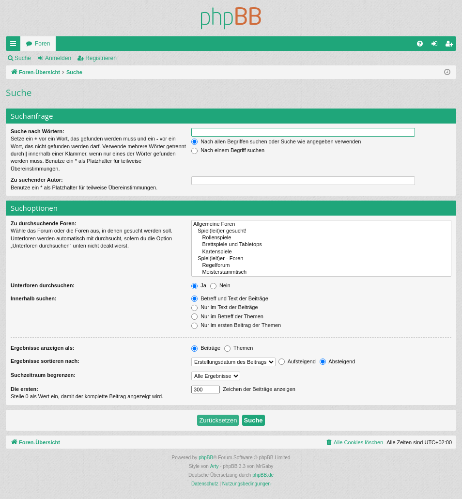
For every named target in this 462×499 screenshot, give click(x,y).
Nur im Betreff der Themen (227, 316)
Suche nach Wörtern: (37, 131)
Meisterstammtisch (321, 272)
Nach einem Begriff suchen (227, 150)
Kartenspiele (321, 252)
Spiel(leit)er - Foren (321, 258)
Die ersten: (24, 389)
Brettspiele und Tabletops (321, 244)
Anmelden (58, 58)
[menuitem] (420, 43)
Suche (23, 58)
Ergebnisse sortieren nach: (45, 361)
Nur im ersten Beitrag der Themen (236, 325)
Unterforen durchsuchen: (43, 285)
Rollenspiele (321, 237)
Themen (238, 348)
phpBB (206, 457)
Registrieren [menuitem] (451, 45)
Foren (42, 43)
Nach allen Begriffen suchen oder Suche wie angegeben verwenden (276, 141)
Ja (198, 285)
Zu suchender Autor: (37, 180)
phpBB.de (263, 475)
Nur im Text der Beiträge (224, 307)
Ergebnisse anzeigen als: (42, 348)
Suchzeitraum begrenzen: (43, 375)
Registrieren (101, 58)
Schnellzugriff (15, 45)
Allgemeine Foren (321, 224)
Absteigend (337, 361)
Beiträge (205, 348)
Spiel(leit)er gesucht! (321, 231)
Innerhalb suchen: (34, 298)
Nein (220, 285)
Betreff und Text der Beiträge (229, 298)
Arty (214, 466)
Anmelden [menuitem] (436, 45)
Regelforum (321, 265)
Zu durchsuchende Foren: (44, 223)
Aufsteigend (297, 361)
